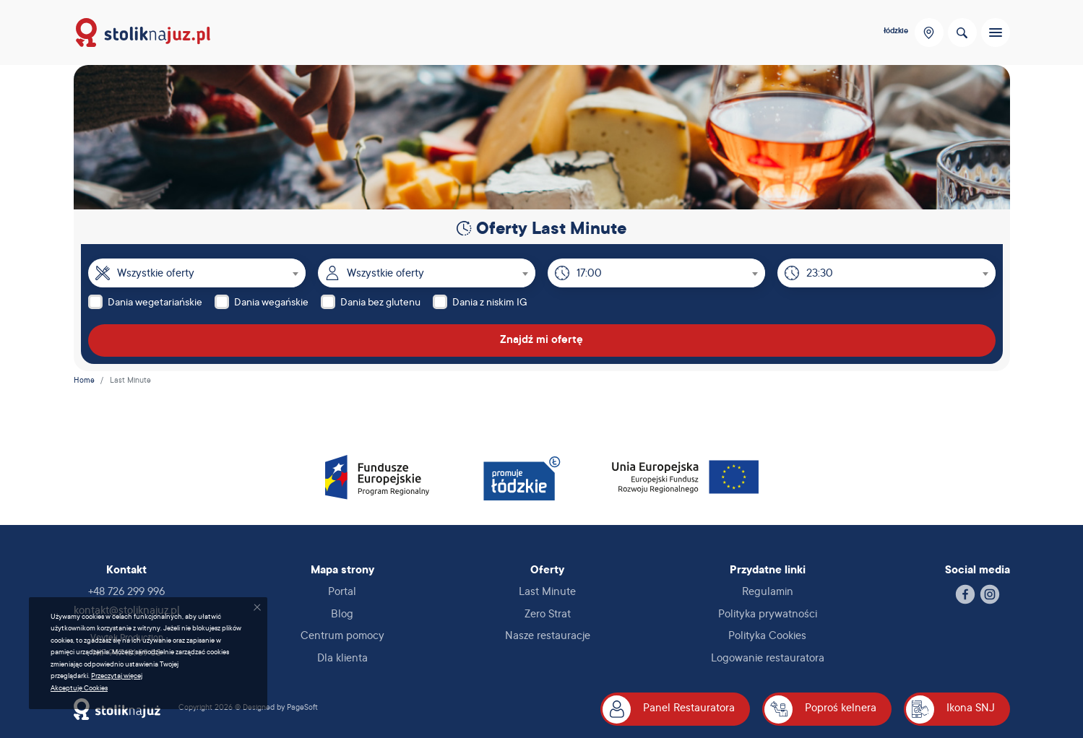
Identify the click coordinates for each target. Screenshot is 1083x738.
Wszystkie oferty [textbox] (155, 274)
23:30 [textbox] (819, 274)
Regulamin (767, 592)
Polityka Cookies (767, 636)
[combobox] (211, 273)
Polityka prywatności (767, 615)
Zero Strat (548, 615)
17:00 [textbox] (589, 274)
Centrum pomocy (342, 636)
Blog (342, 615)
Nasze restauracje (547, 636)
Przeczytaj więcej (116, 676)
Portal (342, 592)
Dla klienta (342, 659)
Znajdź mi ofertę (541, 340)
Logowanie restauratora (767, 659)
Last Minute (547, 592)
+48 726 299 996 (126, 592)
